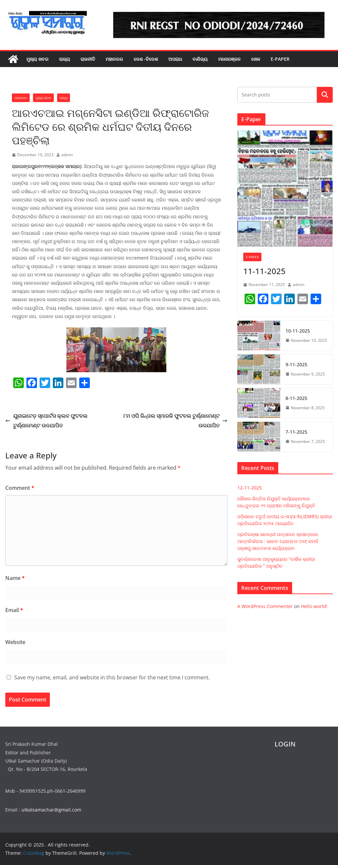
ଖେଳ (255, 59)
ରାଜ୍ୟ (64, 59)
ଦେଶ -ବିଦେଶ (146, 59)
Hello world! (314, 606)
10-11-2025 (298, 331)
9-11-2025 (296, 364)
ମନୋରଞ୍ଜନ (229, 59)
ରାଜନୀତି (88, 59)
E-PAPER (280, 59)
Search (325, 94)
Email (14, 610)
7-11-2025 (296, 432)
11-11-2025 (264, 271)
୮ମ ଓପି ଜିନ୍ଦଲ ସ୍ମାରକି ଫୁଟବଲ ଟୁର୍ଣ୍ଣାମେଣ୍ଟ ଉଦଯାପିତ (175, 420)
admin (67, 155)
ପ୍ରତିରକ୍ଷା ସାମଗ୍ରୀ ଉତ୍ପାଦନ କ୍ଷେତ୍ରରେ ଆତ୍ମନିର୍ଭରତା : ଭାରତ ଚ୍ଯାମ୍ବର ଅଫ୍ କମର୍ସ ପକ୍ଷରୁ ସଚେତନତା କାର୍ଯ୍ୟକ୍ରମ (277, 541)
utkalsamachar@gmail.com (51, 810)
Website (15, 642)
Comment (19, 487)
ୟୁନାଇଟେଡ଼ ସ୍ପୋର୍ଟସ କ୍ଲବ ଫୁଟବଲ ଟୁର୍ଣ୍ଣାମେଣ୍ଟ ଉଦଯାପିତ (46, 420)
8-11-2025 (296, 398)
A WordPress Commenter (265, 606)
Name (15, 578)
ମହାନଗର (114, 59)
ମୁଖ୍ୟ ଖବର (37, 59)
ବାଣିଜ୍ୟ (200, 59)
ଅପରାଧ (175, 59)
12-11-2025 (249, 488)
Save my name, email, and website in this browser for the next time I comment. (112, 677)
